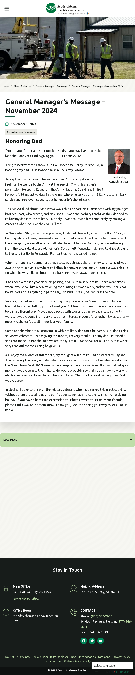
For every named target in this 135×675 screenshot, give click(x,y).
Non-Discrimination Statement (90, 656)
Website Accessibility (77, 661)
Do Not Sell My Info (17, 656)
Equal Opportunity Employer (50, 656)
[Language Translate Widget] (112, 665)
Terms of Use (52, 661)
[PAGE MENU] (67, 440)
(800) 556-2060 (101, 616)
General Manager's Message (21, 132)
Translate (119, 671)
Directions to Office (26, 599)
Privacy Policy (121, 656)
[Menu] (6, 9)
